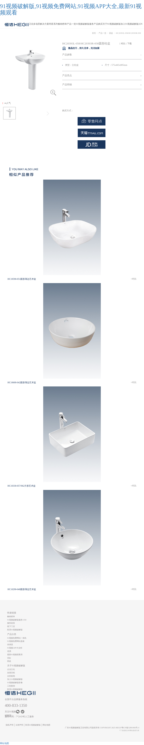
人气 (6, 103)
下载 (129, 43)
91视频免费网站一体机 (16, 638)
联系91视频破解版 (15, 630)
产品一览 (71, 24)
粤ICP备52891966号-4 (130, 728)
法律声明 (19, 725)
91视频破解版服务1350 (16, 620)
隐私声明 (9, 725)
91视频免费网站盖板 (15, 641)
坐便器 (10, 644)
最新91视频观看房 (15, 654)
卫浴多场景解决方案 (39, 24)
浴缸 (9, 658)
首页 (94, 33)
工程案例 (11, 686)
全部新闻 (11, 676)
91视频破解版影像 (15, 682)
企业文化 (11, 669)
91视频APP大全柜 (14, 648)
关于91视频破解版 (112, 24)
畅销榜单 (62, 24)
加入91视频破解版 (130, 24)
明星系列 (53, 24)
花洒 (9, 651)
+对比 (133, 279)
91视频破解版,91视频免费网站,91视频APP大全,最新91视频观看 (71, 9)
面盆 (111, 33)
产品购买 (98, 24)
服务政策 (11, 623)
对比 (122, 43)
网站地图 (46, 725)
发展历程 (11, 673)
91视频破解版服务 (85, 24)
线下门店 (11, 626)
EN (140, 24)
